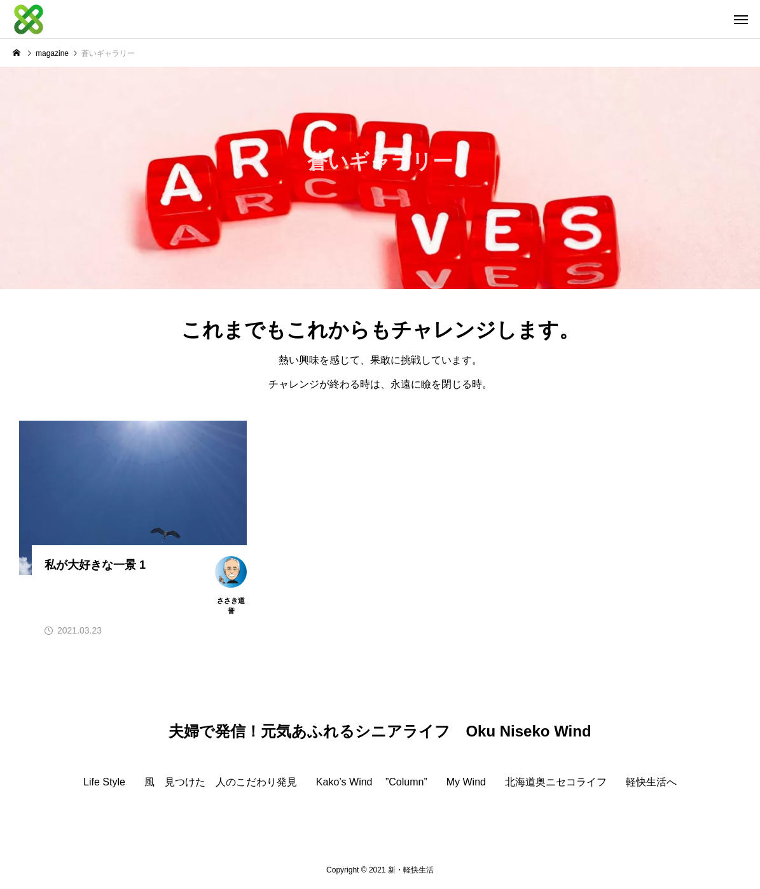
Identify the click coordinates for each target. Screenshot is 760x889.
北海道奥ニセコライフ (556, 782)
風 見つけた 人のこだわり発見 (220, 782)
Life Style (104, 782)
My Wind (466, 782)
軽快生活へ (651, 782)
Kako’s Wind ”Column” (371, 782)
